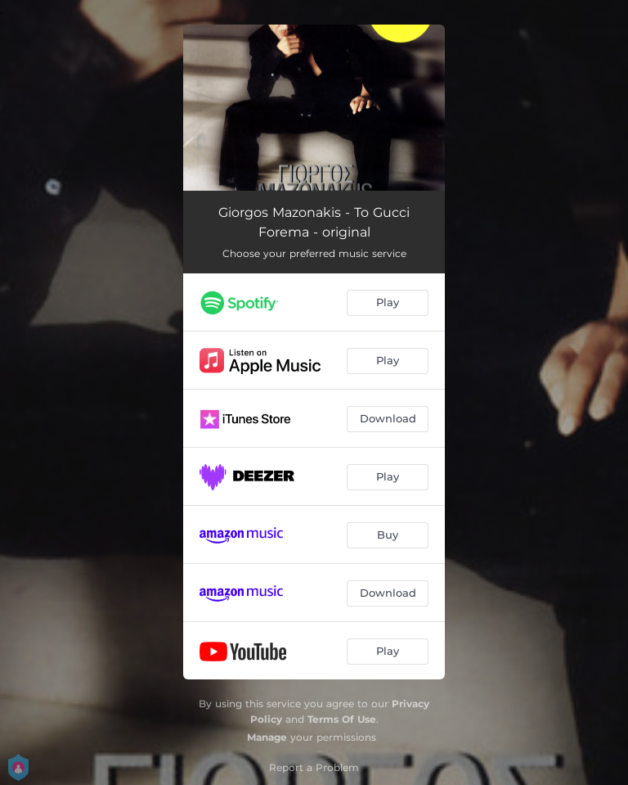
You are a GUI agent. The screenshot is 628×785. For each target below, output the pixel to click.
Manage (267, 737)
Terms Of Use (341, 719)
